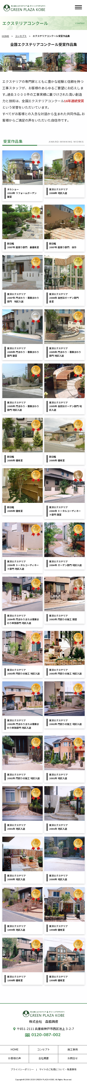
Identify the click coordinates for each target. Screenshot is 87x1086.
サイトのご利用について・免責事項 (57, 1069)
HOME (5, 36)
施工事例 (73, 1049)
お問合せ (73, 1058)
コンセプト (21, 36)
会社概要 (44, 1058)
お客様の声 (14, 1058)
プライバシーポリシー (22, 1069)
